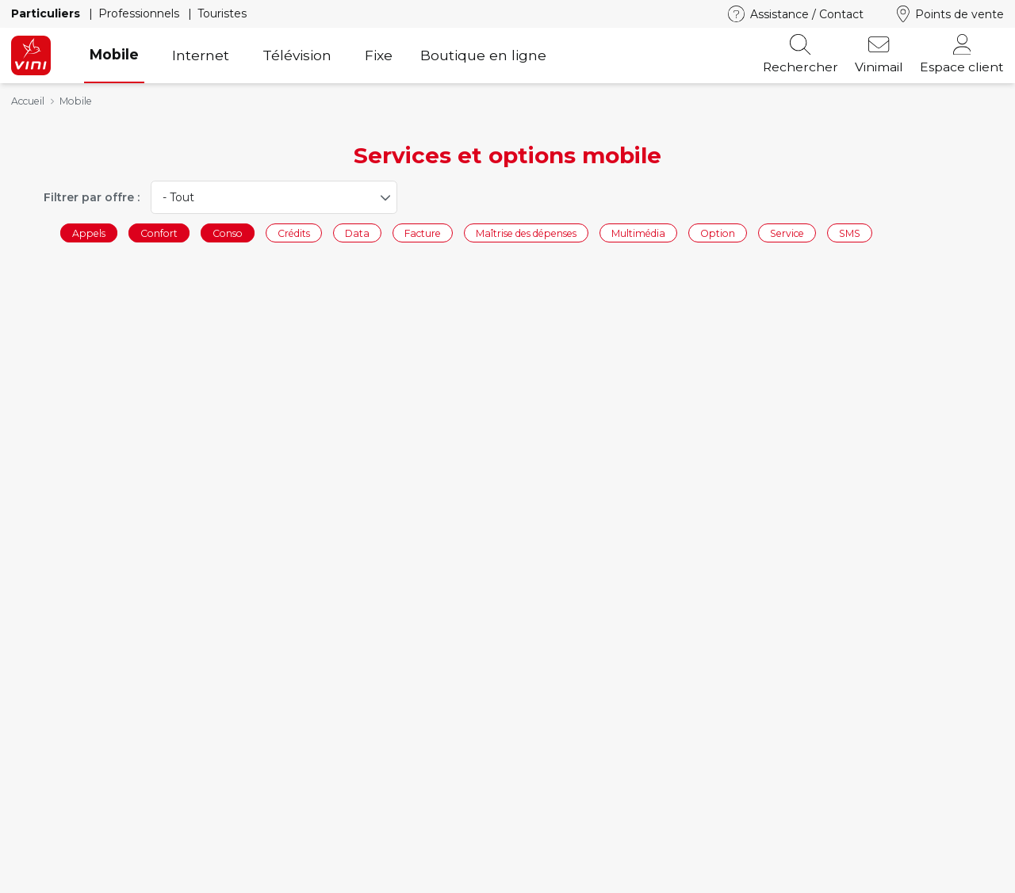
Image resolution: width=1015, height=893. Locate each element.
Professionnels (140, 13)
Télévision (296, 55)
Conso (228, 233)
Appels (88, 233)
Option (717, 233)
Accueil (27, 101)
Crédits (294, 233)
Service (787, 233)
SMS (849, 233)
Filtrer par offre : (92, 197)
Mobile (114, 54)
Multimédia (638, 233)
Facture (422, 233)
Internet (200, 55)
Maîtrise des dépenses (526, 233)
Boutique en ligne (483, 55)
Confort (159, 233)
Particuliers (47, 13)
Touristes (222, 13)
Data (357, 233)
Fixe (379, 55)
